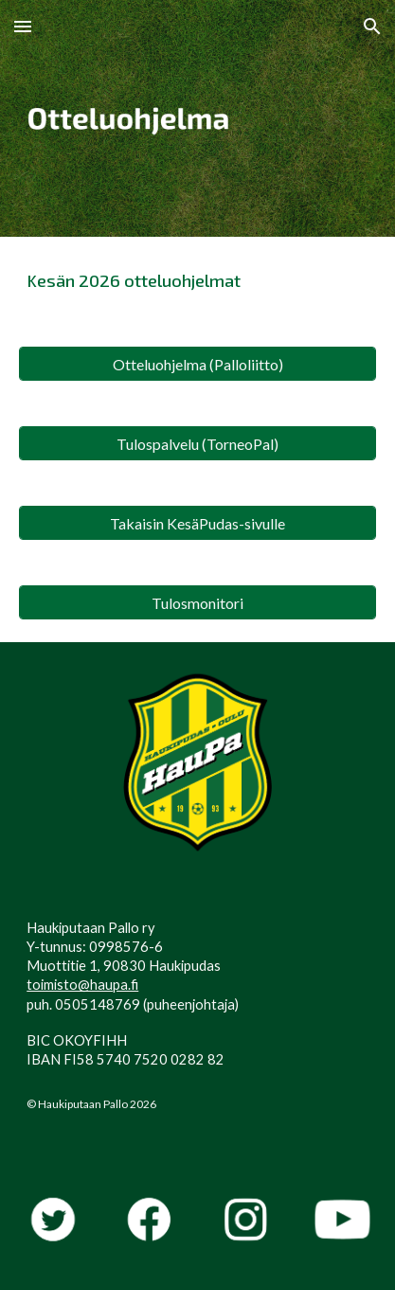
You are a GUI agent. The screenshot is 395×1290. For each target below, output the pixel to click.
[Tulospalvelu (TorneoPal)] (197, 444)
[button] (22, 26)
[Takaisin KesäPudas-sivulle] (197, 523)
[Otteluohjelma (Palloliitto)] (197, 364)
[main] (197, 280)
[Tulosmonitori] (197, 603)
